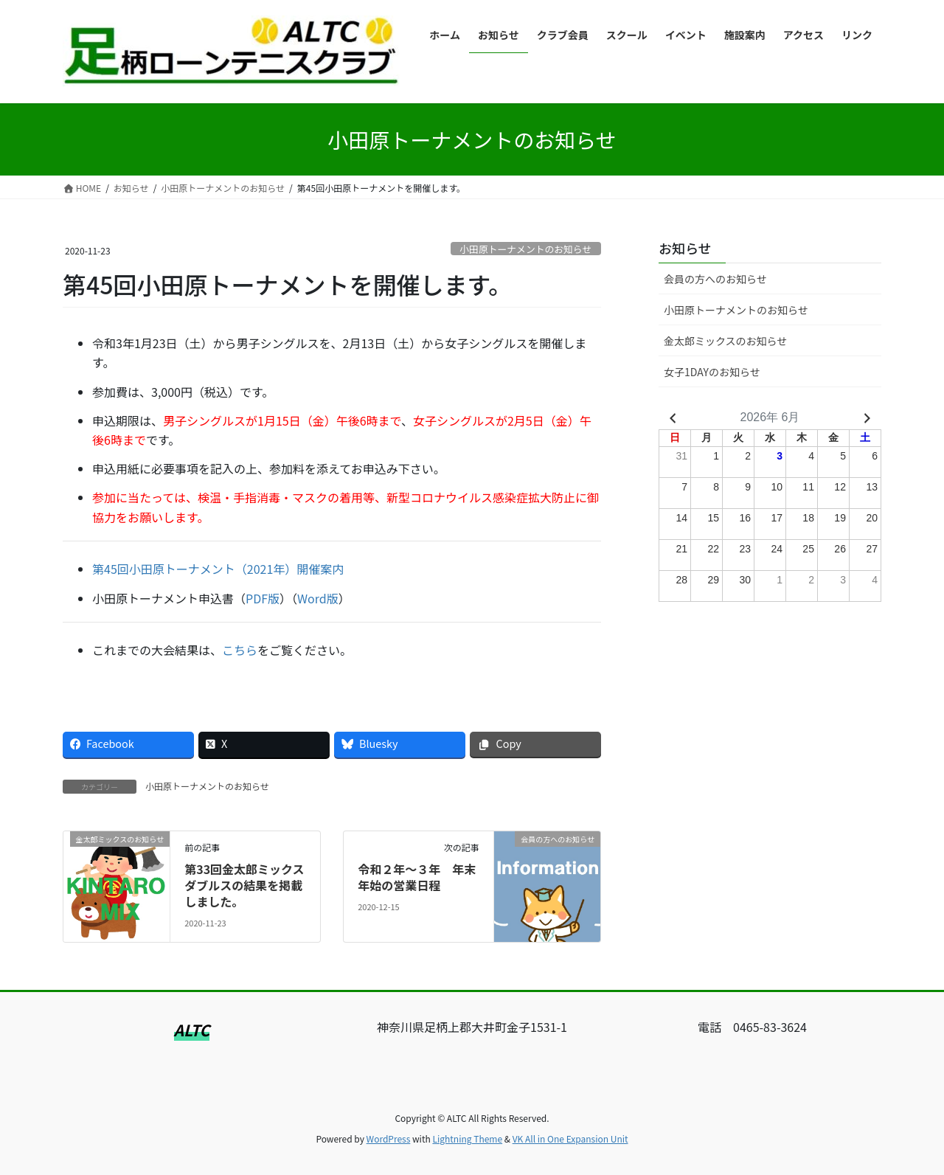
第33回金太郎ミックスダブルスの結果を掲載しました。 (244, 885)
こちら (239, 650)
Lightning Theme (467, 1138)
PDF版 (263, 598)
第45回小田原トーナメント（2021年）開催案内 (218, 569)
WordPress (389, 1138)
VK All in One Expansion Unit (570, 1138)
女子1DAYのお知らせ (712, 371)
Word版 (318, 598)
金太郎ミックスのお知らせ (725, 340)
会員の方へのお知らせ (715, 278)
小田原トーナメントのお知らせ (525, 249)
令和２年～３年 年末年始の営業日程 (417, 877)
